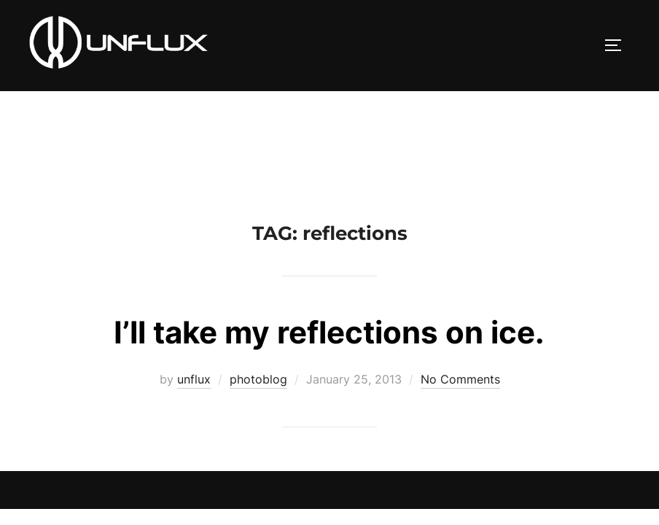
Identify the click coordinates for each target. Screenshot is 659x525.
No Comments (460, 288)
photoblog (258, 288)
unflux (194, 288)
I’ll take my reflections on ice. (329, 241)
